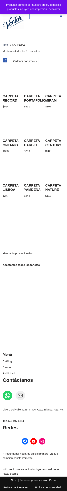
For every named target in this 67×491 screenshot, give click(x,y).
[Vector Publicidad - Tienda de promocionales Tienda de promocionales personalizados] (13, 22)
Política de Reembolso (16, 487)
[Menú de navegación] (33, 16)
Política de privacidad (48, 487)
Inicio (6, 44)
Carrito (7, 367)
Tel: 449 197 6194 (13, 420)
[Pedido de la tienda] (24, 61)
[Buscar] (61, 16)
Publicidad (9, 373)
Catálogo (8, 361)
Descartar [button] (54, 9)
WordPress (49, 480)
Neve (14, 480)
